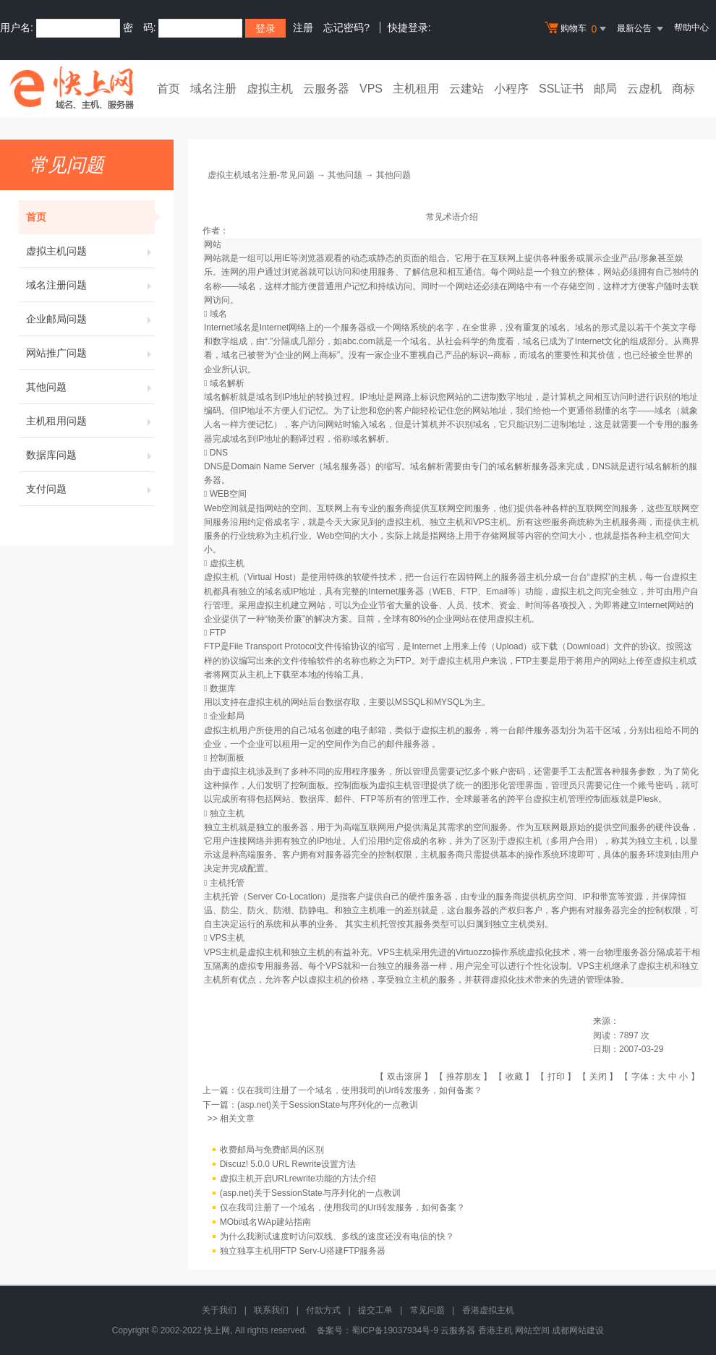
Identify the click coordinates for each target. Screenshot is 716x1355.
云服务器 (326, 88)
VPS (371, 88)
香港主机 (495, 1330)
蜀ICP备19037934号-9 (394, 1330)
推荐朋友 (463, 1077)
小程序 (511, 88)
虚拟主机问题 (90, 251)
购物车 (577, 29)
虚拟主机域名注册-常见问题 (261, 175)
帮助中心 (691, 27)
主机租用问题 (90, 421)
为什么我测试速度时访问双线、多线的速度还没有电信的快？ (337, 1236)
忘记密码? (346, 27)
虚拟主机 (270, 88)
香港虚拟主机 (488, 1310)
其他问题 (90, 387)
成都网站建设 (578, 1330)
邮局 (605, 88)
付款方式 (323, 1310)
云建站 (466, 88)
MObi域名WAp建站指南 (265, 1222)
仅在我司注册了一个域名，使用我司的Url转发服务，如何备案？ (359, 1090)
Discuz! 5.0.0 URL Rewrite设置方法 (288, 1164)
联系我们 (271, 1310)
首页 (168, 88)
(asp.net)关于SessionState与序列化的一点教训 (327, 1105)
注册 (303, 27)
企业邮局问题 (90, 319)
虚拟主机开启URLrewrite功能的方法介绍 (298, 1179)
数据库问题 (90, 455)
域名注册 (213, 88)
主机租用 (416, 88)
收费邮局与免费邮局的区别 (272, 1150)
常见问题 (427, 1310)
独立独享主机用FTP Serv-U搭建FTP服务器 (303, 1251)
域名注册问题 (90, 285)
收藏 (514, 1077)
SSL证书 (561, 88)
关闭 (598, 1077)
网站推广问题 (90, 353)
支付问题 (90, 489)
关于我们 (219, 1310)
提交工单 (375, 1310)
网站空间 (532, 1330)
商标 (683, 88)
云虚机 (644, 88)
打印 (556, 1077)
